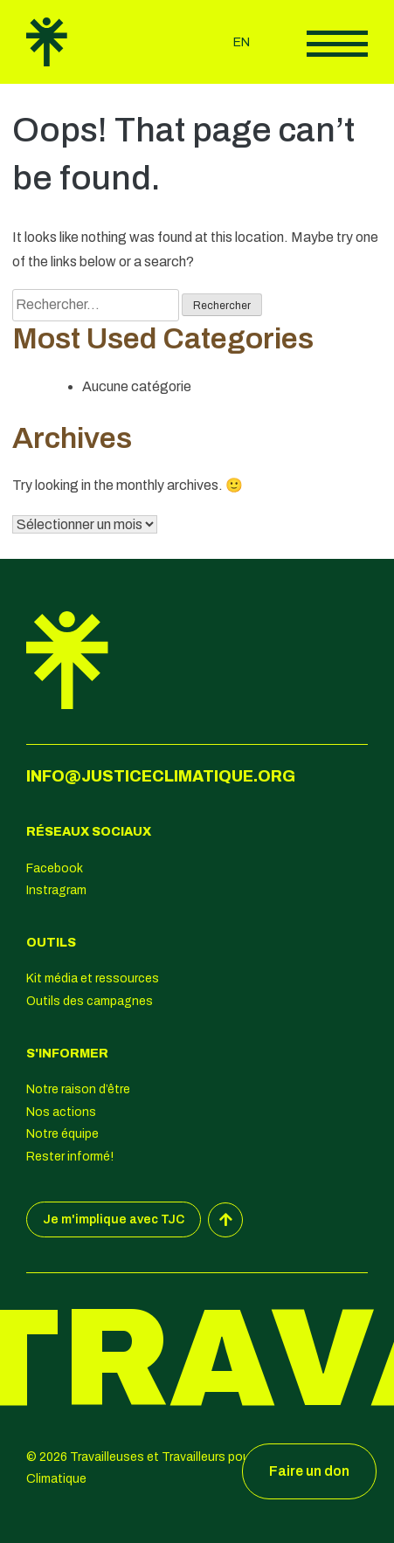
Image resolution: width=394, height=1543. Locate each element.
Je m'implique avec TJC (113, 1219)
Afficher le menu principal (337, 44)
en (241, 42)
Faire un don (309, 1471)
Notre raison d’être (78, 1089)
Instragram (56, 890)
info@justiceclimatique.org (160, 776)
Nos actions (61, 1112)
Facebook (54, 868)
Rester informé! (70, 1156)
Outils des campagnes (89, 1001)
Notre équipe (62, 1133)
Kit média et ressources (92, 978)
